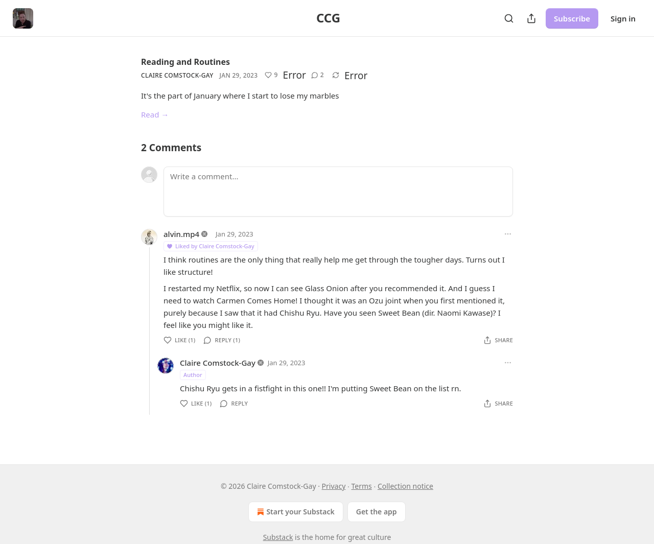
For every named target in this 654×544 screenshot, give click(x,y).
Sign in (623, 18)
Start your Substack (294, 511)
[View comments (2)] (317, 75)
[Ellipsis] (508, 234)
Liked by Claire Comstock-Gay (210, 246)
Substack (278, 537)
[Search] (509, 18)
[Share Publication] (531, 18)
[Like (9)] (271, 75)
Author (192, 375)
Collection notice (405, 486)
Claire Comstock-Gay (177, 75)
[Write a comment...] (338, 192)
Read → (155, 114)
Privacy (334, 486)
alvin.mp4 (181, 234)
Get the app (376, 511)
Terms (361, 486)
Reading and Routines (185, 61)
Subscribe (572, 18)
